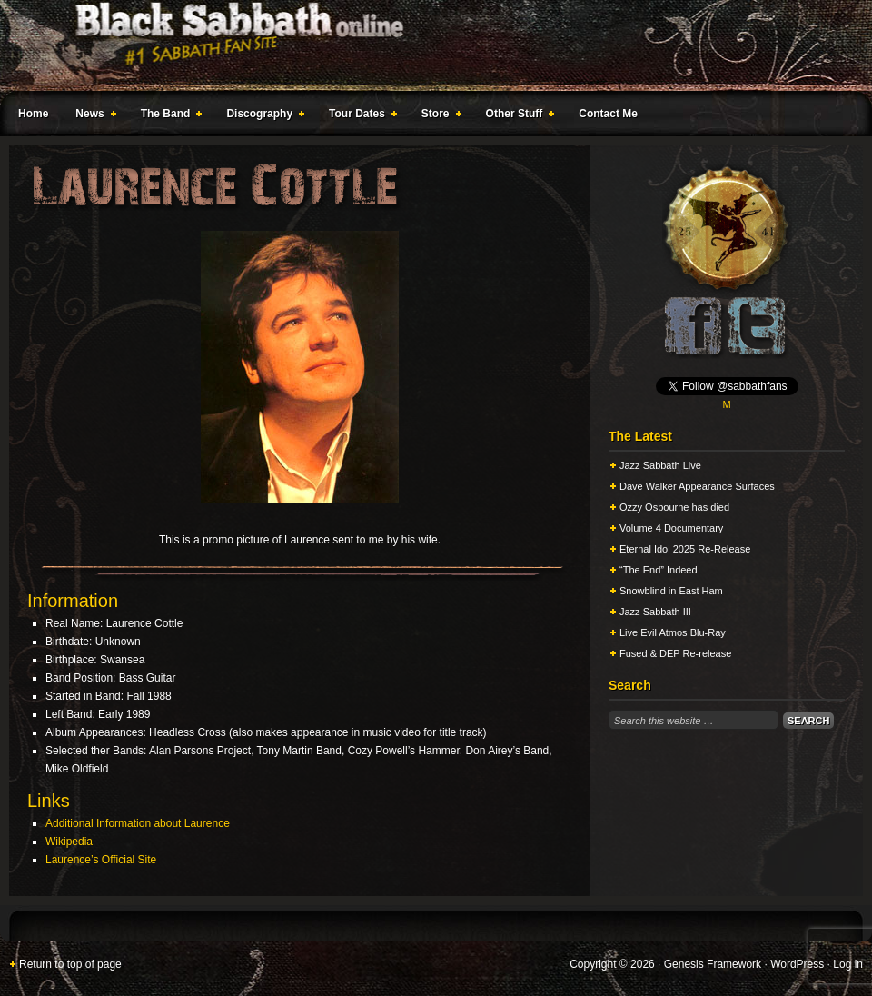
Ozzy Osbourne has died (674, 507)
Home (33, 113)
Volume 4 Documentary (671, 528)
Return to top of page (70, 964)
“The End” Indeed (658, 569)
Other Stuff (517, 116)
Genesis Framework (712, 964)
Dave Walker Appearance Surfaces (697, 486)
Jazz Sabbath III (655, 611)
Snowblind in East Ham (671, 590)
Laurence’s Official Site (100, 859)
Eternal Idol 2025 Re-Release (684, 548)
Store (437, 116)
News (91, 116)
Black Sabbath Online (427, 45)
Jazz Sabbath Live (660, 465)
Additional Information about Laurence (137, 823)
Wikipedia (69, 841)
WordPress (797, 964)
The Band (168, 116)
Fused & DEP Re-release (675, 653)
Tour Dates (359, 116)
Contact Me (608, 113)
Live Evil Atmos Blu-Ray (672, 632)
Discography (261, 116)
